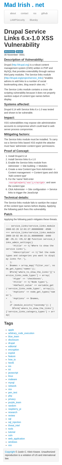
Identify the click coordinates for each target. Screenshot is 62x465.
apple (11, 330)
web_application (16, 438)
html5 (11, 363)
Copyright (10, 451)
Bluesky (34, 20)
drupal (19, 51)
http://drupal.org (20, 64)
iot (9, 369)
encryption (13, 349)
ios (9, 366)
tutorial (11, 432)
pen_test (12, 392)
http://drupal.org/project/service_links (24, 78)
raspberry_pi (14, 409)
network (12, 386)
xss (10, 445)
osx (10, 389)
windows (12, 442)
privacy (12, 399)
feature (12, 356)
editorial (12, 346)
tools (10, 428)
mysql (11, 382)
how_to (12, 359)
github (44, 13)
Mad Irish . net (24, 4)
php (10, 395)
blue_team (13, 336)
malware (12, 379)
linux (10, 376)
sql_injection (14, 422)
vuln (10, 435)
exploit (11, 353)
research (12, 412)
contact (24, 13)
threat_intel (14, 425)
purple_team (14, 402)
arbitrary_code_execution (21, 333)
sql (9, 419)
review (11, 415)
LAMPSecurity (17, 20)
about (13, 13)
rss (34, 13)
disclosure (10, 51)
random (12, 405)
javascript (13, 372)
